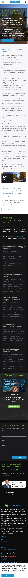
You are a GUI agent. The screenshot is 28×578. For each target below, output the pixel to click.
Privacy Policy (7, 571)
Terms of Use (12, 525)
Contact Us (8, 41)
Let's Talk (14, 1)
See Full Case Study (14, 406)
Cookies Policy (20, 525)
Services (3, 536)
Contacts (3, 547)
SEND (19, 457)
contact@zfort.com (10, 495)
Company (4, 539)
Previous (1, 397)
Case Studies (4, 541)
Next (26, 397)
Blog (2, 544)
